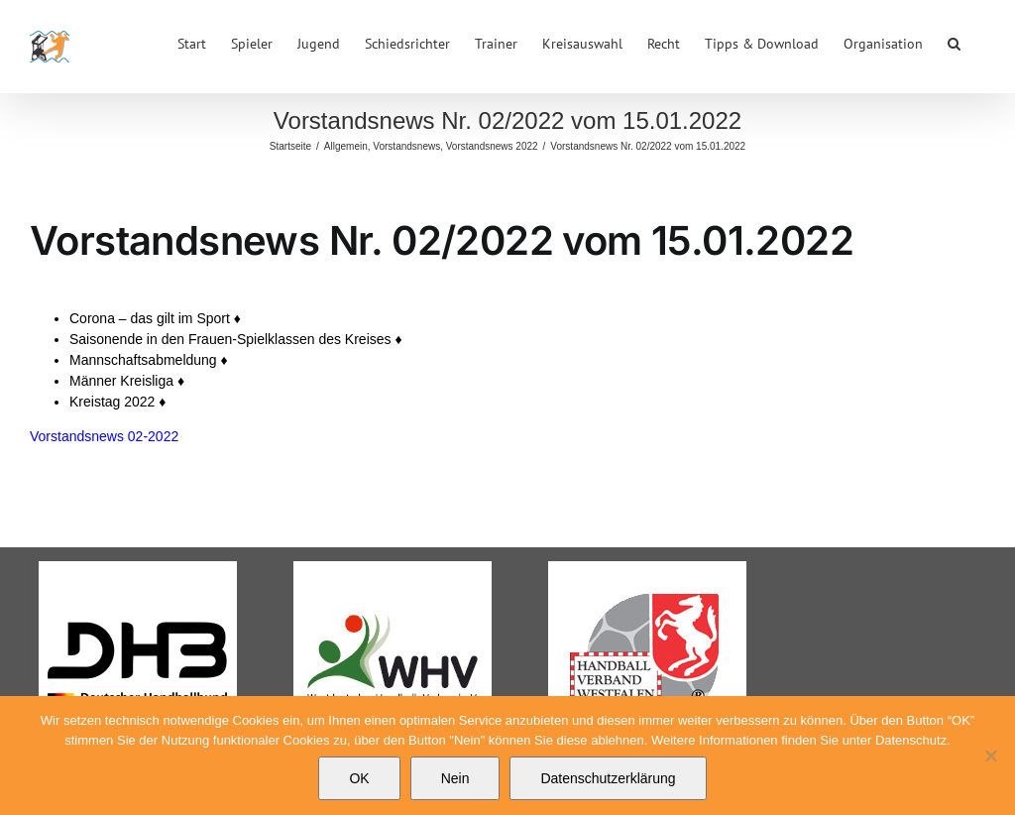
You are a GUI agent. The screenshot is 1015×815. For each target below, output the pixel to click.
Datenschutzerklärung (607, 778)
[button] (954, 41)
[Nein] (990, 755)
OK (359, 778)
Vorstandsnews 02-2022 (104, 436)
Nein (455, 778)
